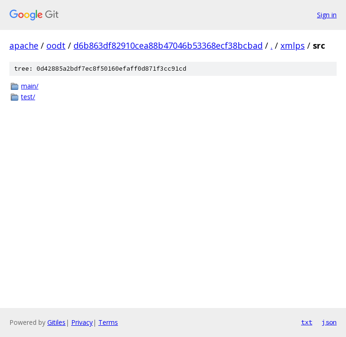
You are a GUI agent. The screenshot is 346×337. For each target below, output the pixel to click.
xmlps (292, 45)
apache (23, 45)
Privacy (82, 322)
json (329, 322)
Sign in (327, 14)
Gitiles (56, 322)
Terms (108, 322)
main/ (29, 85)
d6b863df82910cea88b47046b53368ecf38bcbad (168, 45)
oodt (56, 45)
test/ (28, 96)
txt (306, 322)
